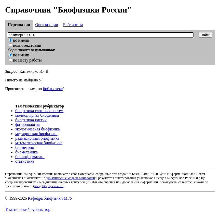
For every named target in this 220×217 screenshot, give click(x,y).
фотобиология (27, 124)
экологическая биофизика (37, 129)
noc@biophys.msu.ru (48, 186)
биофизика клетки (31, 120)
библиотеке (53, 89)
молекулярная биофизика (37, 115)
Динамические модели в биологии (70, 178)
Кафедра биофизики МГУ (50, 198)
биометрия (24, 147)
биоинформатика (30, 156)
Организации (46, 24)
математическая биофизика (38, 143)
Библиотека (73, 24)
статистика (24, 161)
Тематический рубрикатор (27, 209)
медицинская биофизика (36, 133)
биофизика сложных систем (39, 110)
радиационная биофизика (37, 138)
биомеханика (26, 152)
